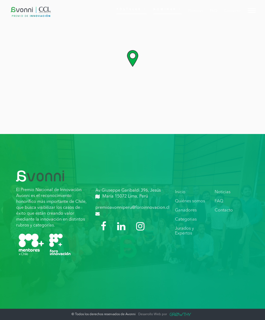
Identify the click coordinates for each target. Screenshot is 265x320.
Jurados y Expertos (184, 231)
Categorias (186, 219)
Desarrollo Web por (164, 314)
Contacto (224, 210)
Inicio (180, 192)
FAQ (219, 201)
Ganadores (186, 210)
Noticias (222, 192)
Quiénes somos (190, 201)
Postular (132, 9)
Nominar (167, 9)
